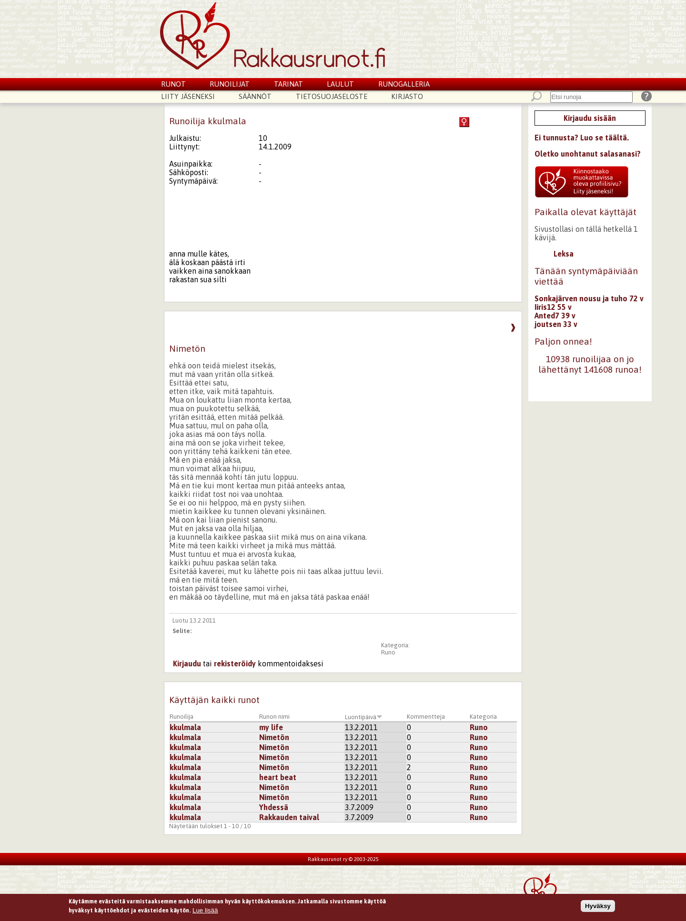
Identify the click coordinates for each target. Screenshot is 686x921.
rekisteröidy (235, 663)
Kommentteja (426, 716)
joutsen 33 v (556, 324)
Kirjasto (407, 96)
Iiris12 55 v (553, 307)
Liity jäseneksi (188, 96)
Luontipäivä (364, 717)
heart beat (277, 777)
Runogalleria (404, 84)
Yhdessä (273, 807)
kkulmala (185, 727)
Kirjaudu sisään (590, 118)
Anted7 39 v (555, 315)
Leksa (564, 253)
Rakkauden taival (289, 817)
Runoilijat (230, 84)
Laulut (340, 84)
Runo (388, 652)
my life (271, 727)
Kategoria (483, 716)
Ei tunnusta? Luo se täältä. (582, 137)
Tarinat (288, 84)
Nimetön (274, 737)
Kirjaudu (187, 663)
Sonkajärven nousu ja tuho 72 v (589, 298)
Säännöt (255, 96)
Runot (173, 84)
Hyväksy (598, 907)
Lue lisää (205, 911)
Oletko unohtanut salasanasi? (588, 153)
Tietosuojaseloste (331, 96)
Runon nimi (274, 716)
